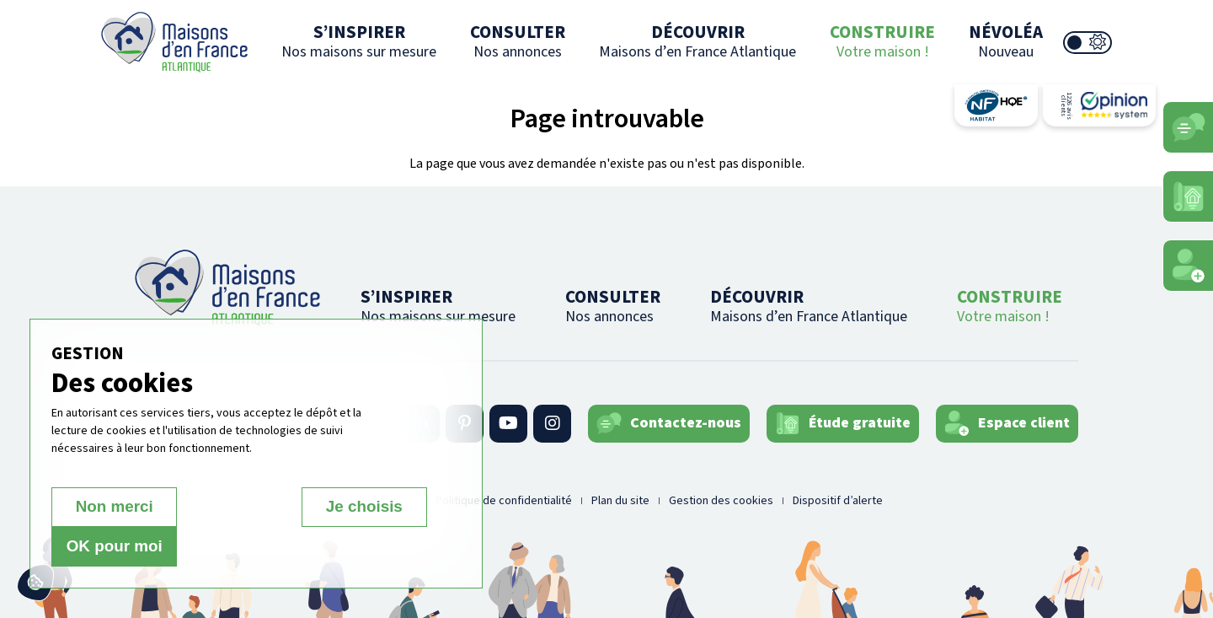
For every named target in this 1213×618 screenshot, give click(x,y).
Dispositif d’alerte (838, 500)
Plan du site (620, 500)
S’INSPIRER (358, 40)
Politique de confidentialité (504, 500)
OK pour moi (367, 547)
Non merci (111, 547)
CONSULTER (517, 40)
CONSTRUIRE (882, 40)
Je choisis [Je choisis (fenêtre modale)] (239, 547)
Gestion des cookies (721, 500)
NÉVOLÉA (1006, 40)
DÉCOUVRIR (697, 40)
